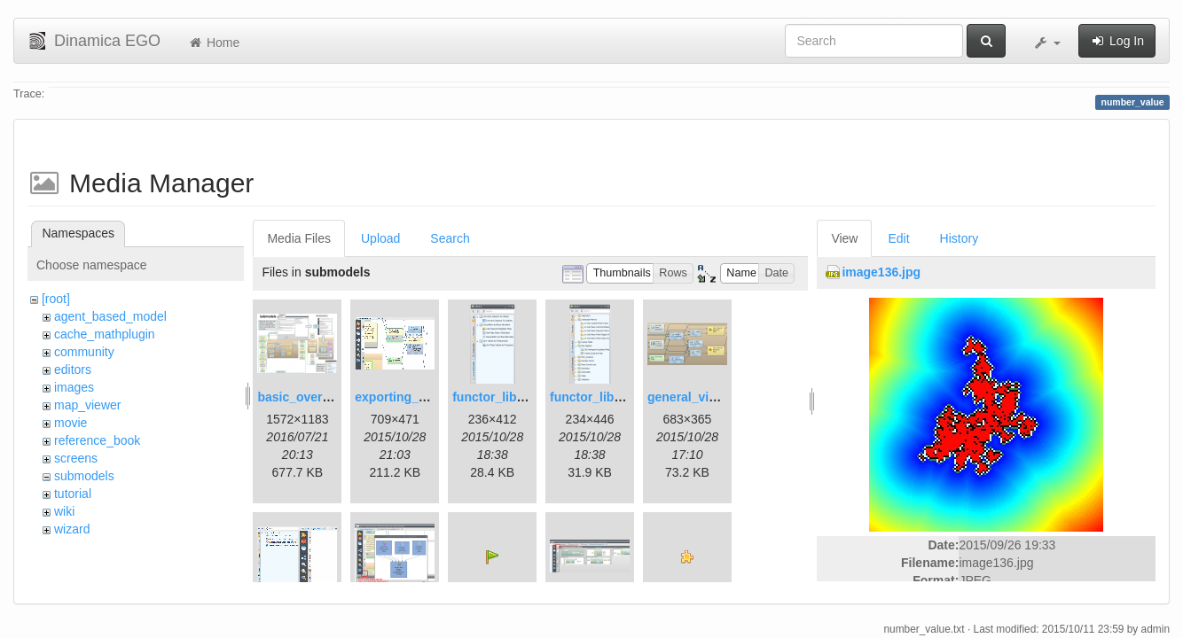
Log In (1117, 41)
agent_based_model (110, 316)
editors (72, 369)
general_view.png (699, 397)
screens (76, 458)
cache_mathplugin (104, 334)
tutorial (72, 493)
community (84, 352)
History (959, 238)
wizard (72, 529)
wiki (64, 511)
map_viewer (87, 405)
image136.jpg (881, 272)
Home (213, 42)
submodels (84, 476)
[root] (56, 299)
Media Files (299, 238)
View (844, 238)
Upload (380, 238)
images (74, 387)
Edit (898, 238)
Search (449, 238)
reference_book (97, 440)
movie (70, 423)
